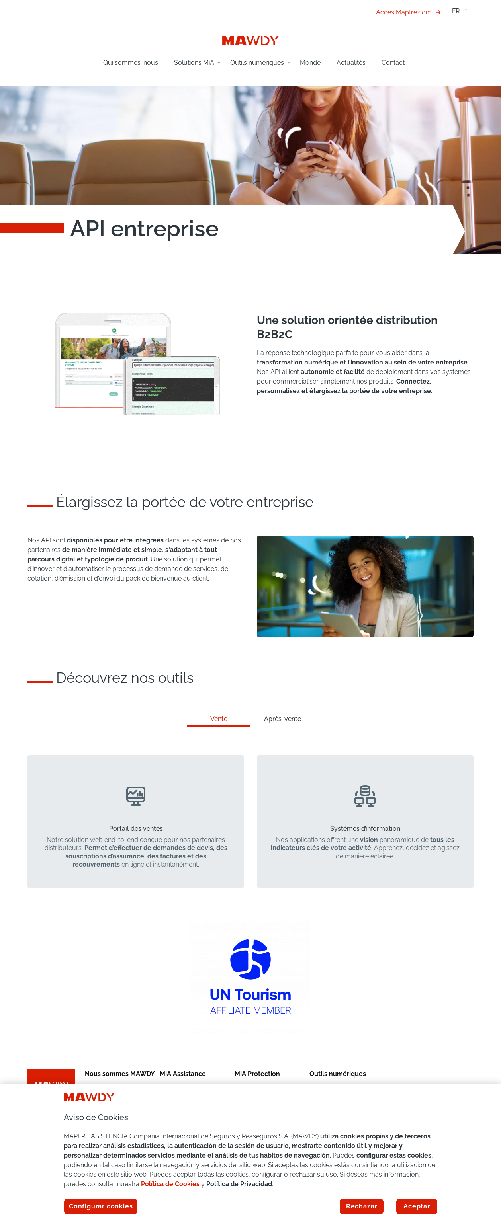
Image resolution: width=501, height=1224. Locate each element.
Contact (393, 62)
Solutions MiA (194, 62)
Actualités (351, 62)
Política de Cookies (170, 1184)
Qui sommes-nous (130, 62)
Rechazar (361, 1206)
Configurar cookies (101, 1206)
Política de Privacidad (239, 1184)
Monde (310, 62)
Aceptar (416, 1206)
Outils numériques (257, 62)
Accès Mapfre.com (408, 12)
